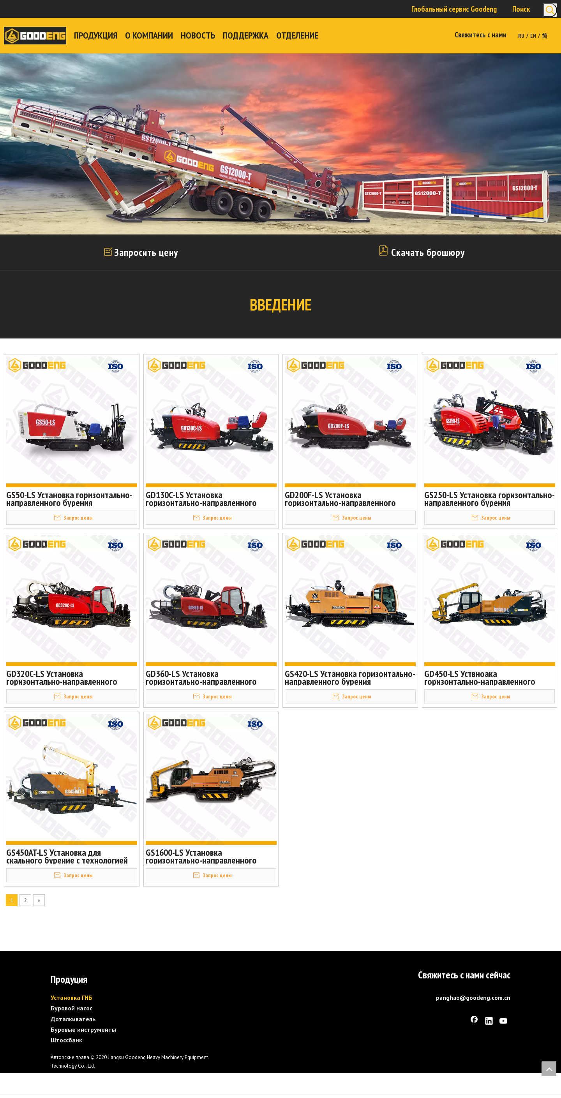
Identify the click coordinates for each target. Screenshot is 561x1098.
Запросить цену (146, 252)
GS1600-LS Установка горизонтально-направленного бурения (201, 856)
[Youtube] (503, 1021)
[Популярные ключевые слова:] (550, 10)
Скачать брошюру (421, 252)
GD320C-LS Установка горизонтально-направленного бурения (61, 677)
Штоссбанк (66, 1039)
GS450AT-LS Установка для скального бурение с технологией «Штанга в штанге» (67, 856)
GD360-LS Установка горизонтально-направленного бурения (201, 677)
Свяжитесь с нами (480, 34)
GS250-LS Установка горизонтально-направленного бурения (489, 499)
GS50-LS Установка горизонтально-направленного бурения (69, 499)
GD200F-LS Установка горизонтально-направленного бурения (340, 499)
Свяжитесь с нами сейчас (464, 974)
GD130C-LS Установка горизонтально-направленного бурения (201, 499)
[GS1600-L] (304, 1053)
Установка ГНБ (71, 997)
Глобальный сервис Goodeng (454, 9)
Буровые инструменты (83, 1029)
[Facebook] (474, 1021)
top (549, 1068)
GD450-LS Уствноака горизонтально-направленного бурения (479, 677)
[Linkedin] (489, 1021)
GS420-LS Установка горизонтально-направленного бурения (350, 677)
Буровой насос (71, 1008)
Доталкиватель (73, 1018)
